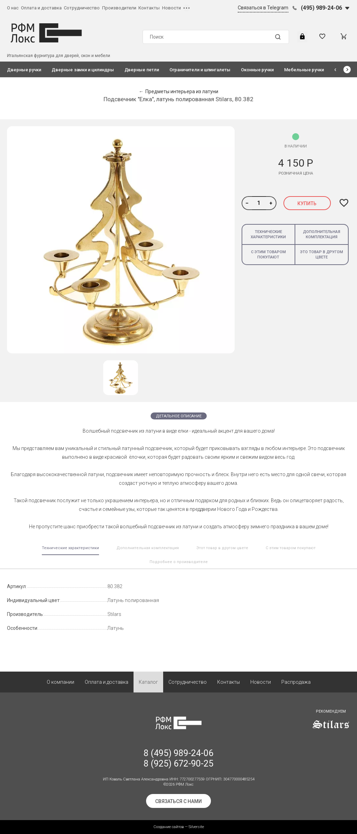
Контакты (149, 7)
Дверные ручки (24, 69)
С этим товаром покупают (268, 254)
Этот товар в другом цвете (222, 548)
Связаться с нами (178, 801)
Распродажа (296, 682)
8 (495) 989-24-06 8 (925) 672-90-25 (178, 758)
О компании (60, 682)
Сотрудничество (82, 7)
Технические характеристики (268, 234)
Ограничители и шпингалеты (199, 69)
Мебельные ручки (304, 69)
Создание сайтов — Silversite (178, 827)
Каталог (148, 682)
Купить (307, 203)
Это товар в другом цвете (321, 254)
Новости (171, 7)
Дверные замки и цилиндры (83, 69)
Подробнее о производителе (179, 562)
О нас (12, 7)
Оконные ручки (257, 69)
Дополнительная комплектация (321, 234)
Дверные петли (141, 69)
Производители (119, 7)
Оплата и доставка (41, 7)
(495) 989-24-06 (321, 8)
